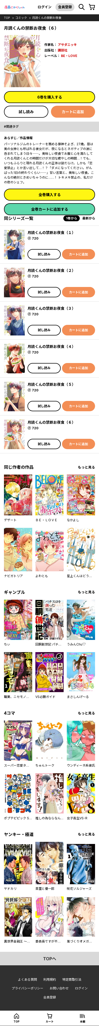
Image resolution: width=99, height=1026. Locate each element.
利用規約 (49, 979)
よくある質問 (27, 979)
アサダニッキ (67, 45)
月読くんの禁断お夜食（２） (51, 270)
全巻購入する (50, 194)
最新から (88, 218)
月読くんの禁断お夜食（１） (51, 232)
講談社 (62, 50)
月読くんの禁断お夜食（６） (51, 422)
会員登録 (65, 7)
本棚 (82, 1021)
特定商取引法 (71, 979)
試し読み (26, 111)
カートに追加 (73, 111)
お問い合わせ (59, 988)
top (7, 18)
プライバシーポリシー (27, 988)
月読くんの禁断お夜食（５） (51, 384)
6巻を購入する (49, 97)
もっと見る (86, 467)
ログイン (44, 7)
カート (50, 1021)
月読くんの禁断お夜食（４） (51, 346)
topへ (49, 958)
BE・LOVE (69, 56)
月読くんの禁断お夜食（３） (51, 308)
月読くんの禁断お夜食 (46, 18)
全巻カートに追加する (49, 209)
